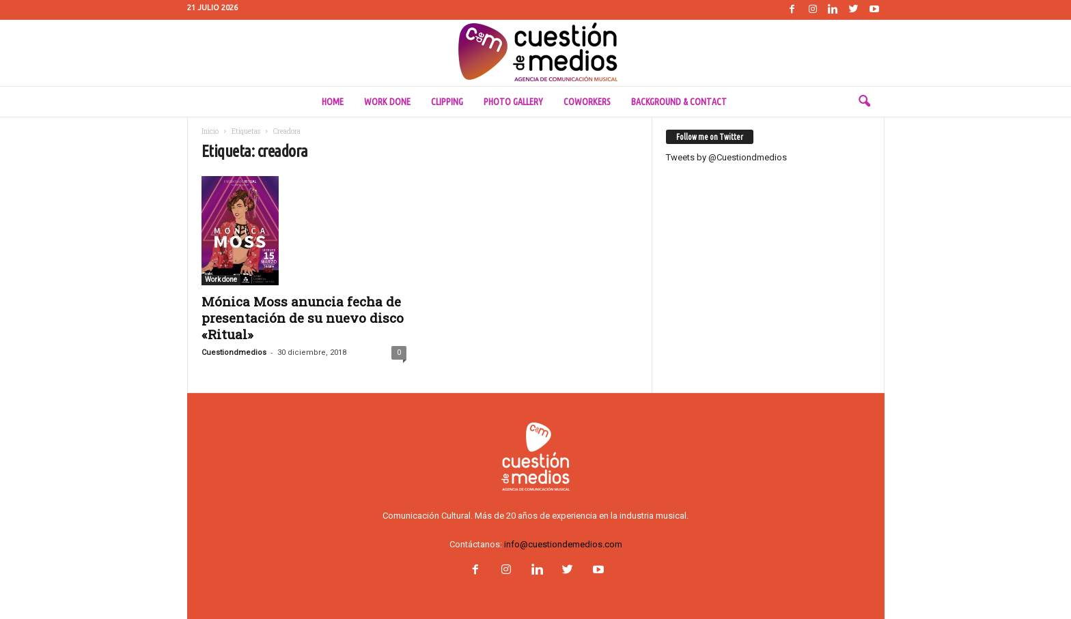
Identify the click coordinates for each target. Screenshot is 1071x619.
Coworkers (587, 101)
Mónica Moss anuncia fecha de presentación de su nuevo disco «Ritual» (302, 318)
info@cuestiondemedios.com (563, 544)
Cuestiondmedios (233, 352)
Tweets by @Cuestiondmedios (726, 157)
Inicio (210, 131)
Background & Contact (679, 101)
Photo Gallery (513, 101)
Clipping (447, 101)
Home (333, 101)
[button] (864, 102)
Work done (387, 101)
